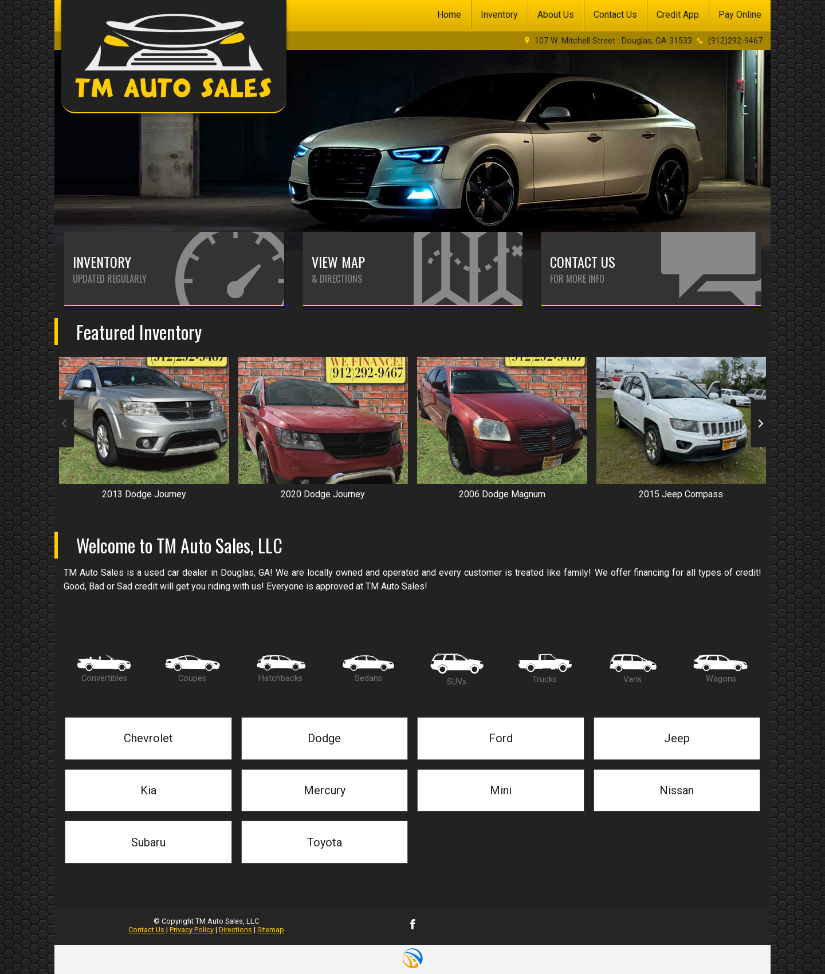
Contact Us (146, 929)
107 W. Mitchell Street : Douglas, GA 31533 (613, 41)
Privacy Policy (192, 929)
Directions (235, 929)
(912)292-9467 (735, 41)
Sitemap (270, 929)
